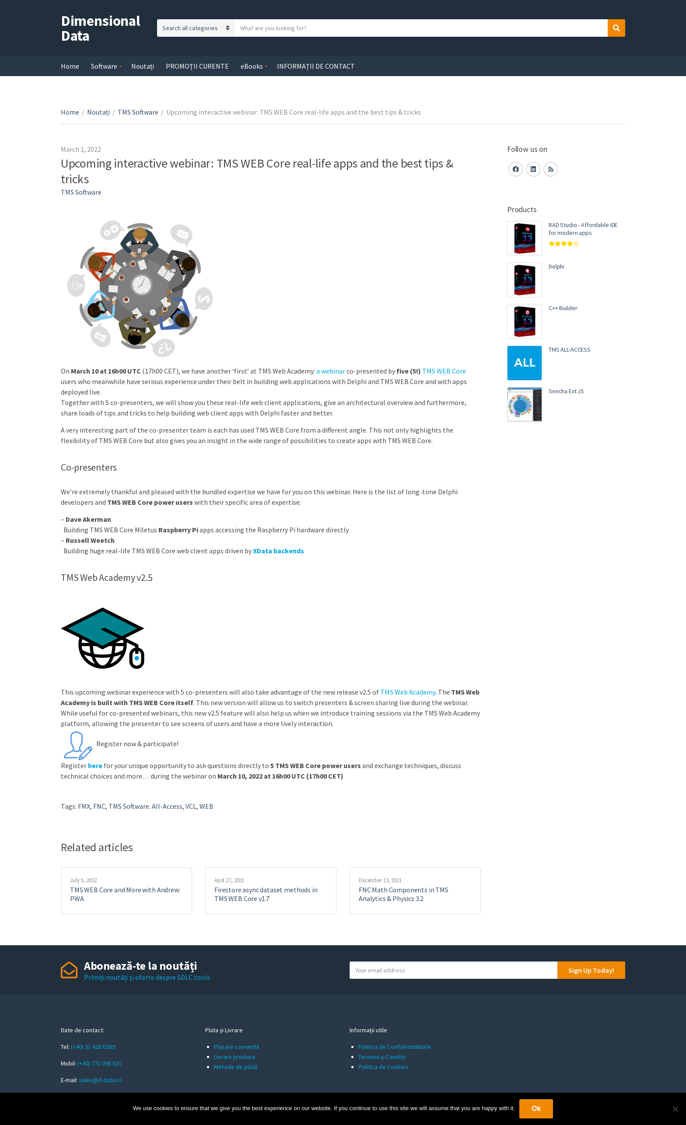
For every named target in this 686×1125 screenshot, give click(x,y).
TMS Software (138, 112)
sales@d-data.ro (100, 1080)
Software (104, 66)
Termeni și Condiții (382, 1057)
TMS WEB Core (444, 371)
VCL (191, 806)
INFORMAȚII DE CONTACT (316, 66)
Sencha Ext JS (566, 391)
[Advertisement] (566, 579)
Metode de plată (235, 1067)
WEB (207, 806)
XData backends (278, 550)
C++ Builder (563, 308)
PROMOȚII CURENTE (197, 66)
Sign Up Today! (591, 970)
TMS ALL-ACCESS (570, 349)
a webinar (330, 371)
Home (70, 66)
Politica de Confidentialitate (394, 1047)
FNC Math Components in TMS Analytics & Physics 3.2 (403, 894)
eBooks (252, 66)
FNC (99, 806)
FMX (84, 806)
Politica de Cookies (383, 1067)
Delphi (556, 266)
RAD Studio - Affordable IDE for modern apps (583, 229)
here (96, 765)
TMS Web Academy (407, 692)
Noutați (142, 66)
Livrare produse (235, 1057)
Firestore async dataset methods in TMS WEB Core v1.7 (266, 894)
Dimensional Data (100, 28)
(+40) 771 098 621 (99, 1063)
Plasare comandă (236, 1047)
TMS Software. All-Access (145, 806)
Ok (536, 1108)
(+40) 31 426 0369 (93, 1047)
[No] (675, 1108)
